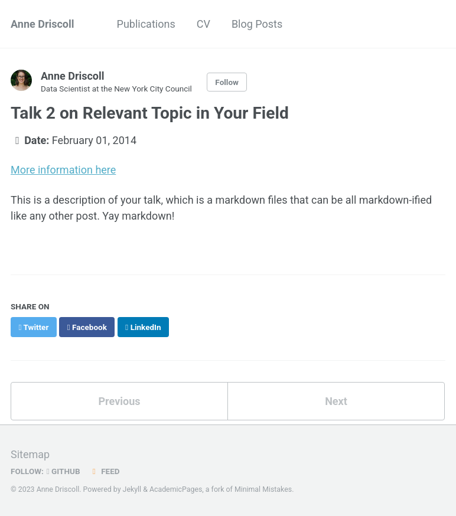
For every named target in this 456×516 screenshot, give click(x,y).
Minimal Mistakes (263, 489)
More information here (63, 170)
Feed (104, 471)
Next (336, 401)
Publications (146, 24)
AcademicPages (175, 489)
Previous (120, 401)
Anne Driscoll (42, 24)
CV (203, 24)
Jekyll (132, 489)
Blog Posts (257, 24)
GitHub (63, 471)
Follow (227, 82)
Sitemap (30, 454)
